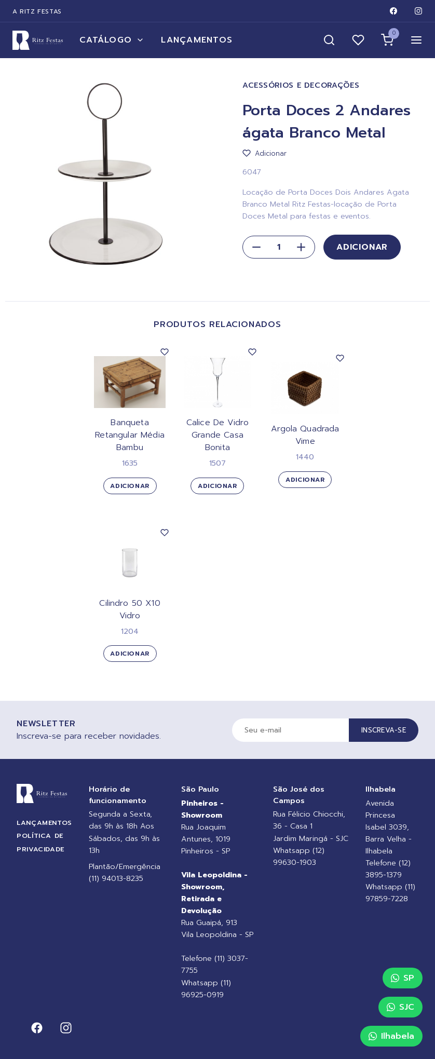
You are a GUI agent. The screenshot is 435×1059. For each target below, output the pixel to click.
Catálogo (111, 40)
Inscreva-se (383, 730)
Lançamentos (197, 40)
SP (402, 978)
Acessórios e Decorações (301, 85)
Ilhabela (391, 1036)
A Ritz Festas (37, 11)
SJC (400, 1007)
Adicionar (362, 247)
